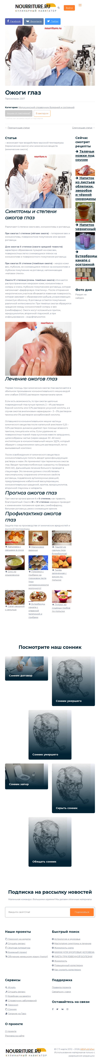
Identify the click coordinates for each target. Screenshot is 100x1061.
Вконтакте (34, 21)
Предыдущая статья (19, 128)
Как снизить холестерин (67, 969)
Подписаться (82, 912)
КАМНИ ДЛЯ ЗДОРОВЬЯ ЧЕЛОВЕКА (74, 952)
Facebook (14, 21)
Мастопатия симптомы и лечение (72, 943)
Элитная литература (17, 948)
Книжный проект (16, 952)
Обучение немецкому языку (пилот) (26, 956)
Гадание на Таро (15, 1013)
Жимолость (60, 961)
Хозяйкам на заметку (18, 996)
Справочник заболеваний (21, 1000)
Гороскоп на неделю (18, 939)
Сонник (11, 1009)
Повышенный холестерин (68, 965)
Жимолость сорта (64, 948)
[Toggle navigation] (80, 5)
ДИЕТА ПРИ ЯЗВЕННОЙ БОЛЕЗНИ (73, 956)
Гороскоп (11, 1005)
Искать (10, 987)
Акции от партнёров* (18, 113)
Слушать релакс (15, 943)
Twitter (53, 21)
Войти (69, 8)
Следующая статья (82, 128)
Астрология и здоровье (67, 939)
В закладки (42, 113)
